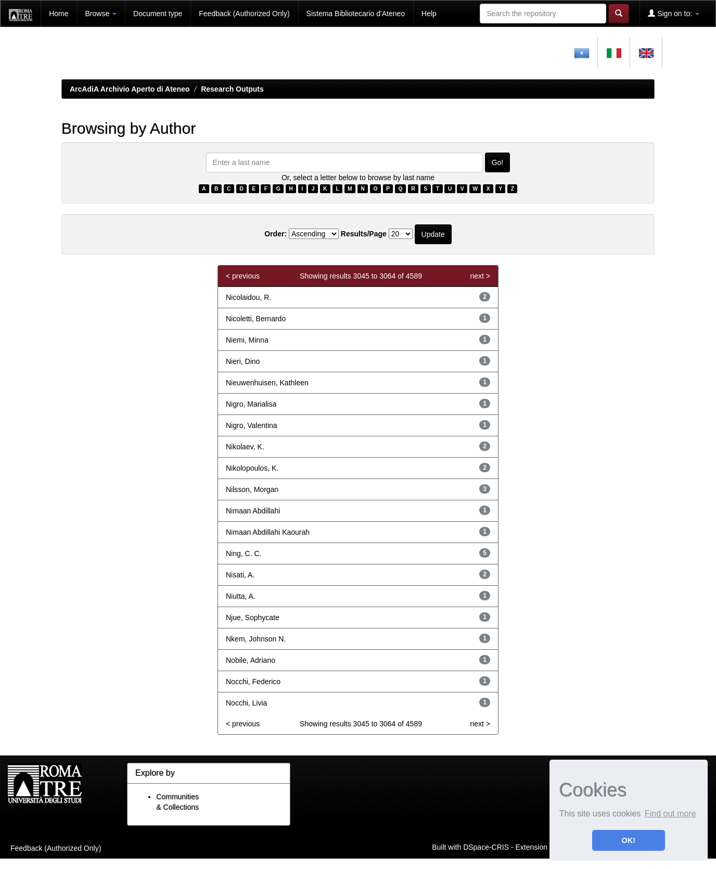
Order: (275, 234)
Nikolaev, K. (245, 447)
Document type (157, 13)
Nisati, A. (240, 575)
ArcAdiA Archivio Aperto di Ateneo (130, 89)
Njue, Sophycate (252, 617)
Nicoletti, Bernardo (256, 318)
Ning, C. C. (243, 553)
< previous (243, 276)
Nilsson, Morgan (252, 489)
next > (480, 276)
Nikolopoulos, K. (252, 468)
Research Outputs (232, 89)
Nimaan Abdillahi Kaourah (268, 532)
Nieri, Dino (243, 361)
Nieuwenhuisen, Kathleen (267, 383)
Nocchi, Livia (246, 703)
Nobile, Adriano (250, 660)
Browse (101, 13)
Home (58, 13)
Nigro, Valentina (251, 425)
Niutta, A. (240, 596)
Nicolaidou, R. (248, 297)
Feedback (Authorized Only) (244, 13)
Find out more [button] (670, 813)
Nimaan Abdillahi (253, 511)
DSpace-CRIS (486, 846)
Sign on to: (673, 13)
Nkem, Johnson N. (256, 639)
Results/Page (364, 234)
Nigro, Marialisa (251, 404)
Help (429, 13)
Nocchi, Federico (253, 681)
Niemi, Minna (247, 340)
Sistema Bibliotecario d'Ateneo (355, 13)
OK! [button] (628, 840)
